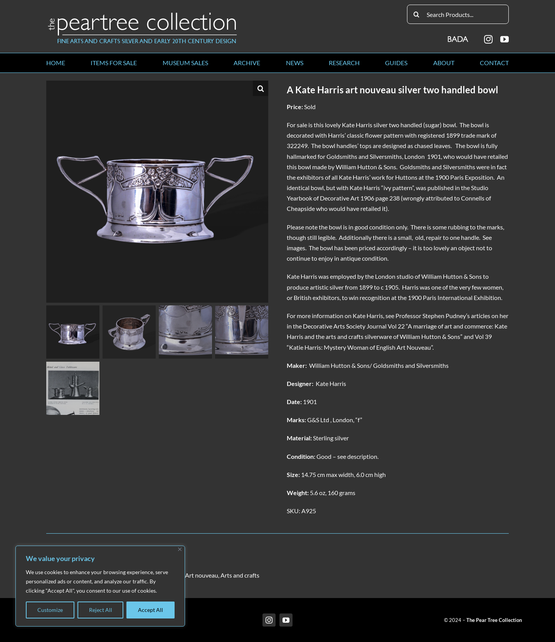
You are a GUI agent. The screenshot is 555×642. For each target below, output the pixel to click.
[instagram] (488, 39)
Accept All (150, 610)
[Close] (180, 549)
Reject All (100, 610)
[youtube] (504, 39)
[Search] (416, 14)
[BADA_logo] (458, 36)
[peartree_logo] (142, 14)
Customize (50, 610)
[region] (100, 586)
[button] (260, 88)
